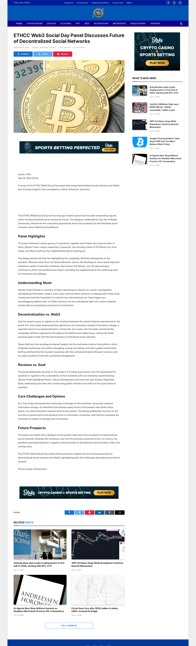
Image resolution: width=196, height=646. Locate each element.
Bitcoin (51, 23)
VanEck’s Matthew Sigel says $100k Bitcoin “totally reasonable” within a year (164, 107)
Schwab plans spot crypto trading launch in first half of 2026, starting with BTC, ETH (39, 564)
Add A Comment (69, 626)
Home (19, 23)
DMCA (129, 3)
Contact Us (68, 3)
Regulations (138, 23)
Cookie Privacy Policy (100, 3)
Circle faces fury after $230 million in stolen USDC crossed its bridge (94, 610)
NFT (78, 23)
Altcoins (66, 23)
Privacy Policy (82, 3)
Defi (87, 23)
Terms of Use (117, 3)
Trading (155, 23)
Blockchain (101, 23)
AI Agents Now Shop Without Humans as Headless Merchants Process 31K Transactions (39, 610)
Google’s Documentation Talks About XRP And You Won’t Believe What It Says (165, 141)
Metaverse (119, 23)
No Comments (64, 47)
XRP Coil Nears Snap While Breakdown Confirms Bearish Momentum (97, 564)
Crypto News (34, 23)
